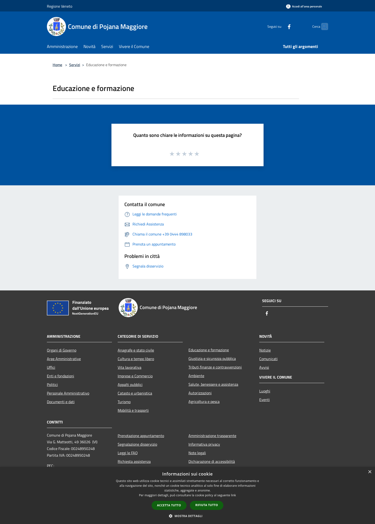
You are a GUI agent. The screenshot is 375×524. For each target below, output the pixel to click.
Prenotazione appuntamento (141, 435)
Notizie (265, 350)
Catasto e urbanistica (135, 393)
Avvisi (264, 367)
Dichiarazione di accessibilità (211, 461)
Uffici (51, 367)
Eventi (264, 399)
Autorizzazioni (200, 393)
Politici (52, 384)
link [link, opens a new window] (233, 495)
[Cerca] (322, 26)
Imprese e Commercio (135, 376)
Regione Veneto (59, 6)
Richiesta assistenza (134, 461)
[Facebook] (280, 26)
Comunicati (268, 359)
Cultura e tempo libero (136, 359)
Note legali (197, 453)
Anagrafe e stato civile (136, 350)
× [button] (369, 472)
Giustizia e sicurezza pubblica (212, 358)
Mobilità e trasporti (133, 410)
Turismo (124, 402)
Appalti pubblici (130, 384)
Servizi (74, 65)
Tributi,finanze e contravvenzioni (215, 367)
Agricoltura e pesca (204, 401)
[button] (187, 515)
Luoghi (264, 391)
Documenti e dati (61, 402)
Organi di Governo (61, 350)
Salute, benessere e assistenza (213, 384)
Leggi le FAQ (128, 453)
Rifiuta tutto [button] (206, 505)
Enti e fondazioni (60, 376)
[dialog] (187, 495)
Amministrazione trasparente (212, 435)
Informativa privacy (204, 444)
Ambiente (196, 376)
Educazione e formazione (208, 350)
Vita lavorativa (129, 367)
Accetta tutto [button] (169, 505)
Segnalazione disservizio (137, 444)
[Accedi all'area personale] (304, 6)
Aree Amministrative (64, 359)
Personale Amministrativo (68, 393)
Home (57, 65)
